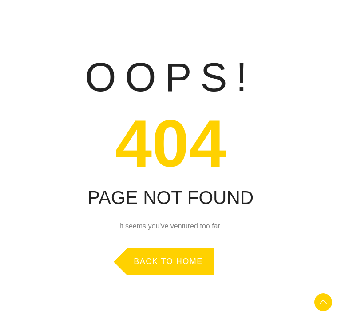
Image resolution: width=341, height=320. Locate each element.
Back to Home (168, 261)
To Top (323, 302)
